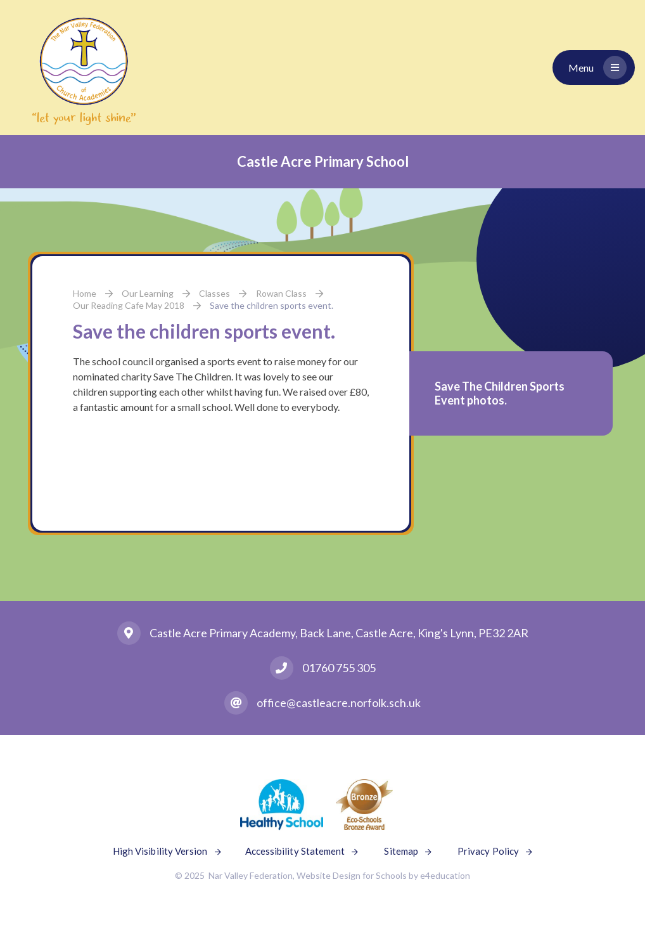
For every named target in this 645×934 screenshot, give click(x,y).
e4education (445, 875)
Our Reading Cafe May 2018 (128, 305)
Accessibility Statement (295, 851)
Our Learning (148, 293)
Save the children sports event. (271, 305)
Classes (214, 293)
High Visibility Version (160, 851)
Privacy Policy (488, 851)
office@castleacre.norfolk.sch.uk (339, 703)
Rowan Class (281, 293)
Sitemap (401, 851)
